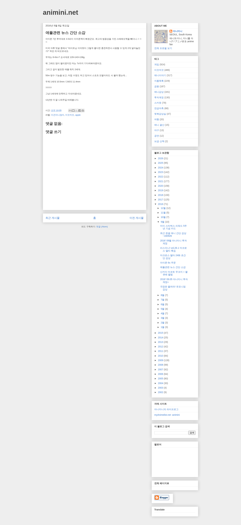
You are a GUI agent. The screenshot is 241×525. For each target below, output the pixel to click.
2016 (161, 204)
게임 (156, 64)
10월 (163, 217)
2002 (161, 392)
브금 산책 (159, 141)
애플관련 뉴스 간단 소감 (173, 267)
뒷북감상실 (160, 113)
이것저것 (69, 115)
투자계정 (159, 97)
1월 (163, 327)
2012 (161, 346)
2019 (161, 190)
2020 (161, 185)
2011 (161, 351)
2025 (161, 163)
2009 (161, 360)
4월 (163, 313)
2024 (161, 167)
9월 (163, 221)
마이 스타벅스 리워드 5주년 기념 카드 (173, 227)
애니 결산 (159, 125)
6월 (163, 304)
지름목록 (159, 81)
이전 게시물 (137, 217)
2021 (161, 181)
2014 (161, 337)
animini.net (60, 12)
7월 (163, 299)
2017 (161, 199)
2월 (163, 322)
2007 (161, 369)
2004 (161, 383)
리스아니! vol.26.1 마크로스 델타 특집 (173, 249)
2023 (161, 172)
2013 (161, 342)
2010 (161, 355)
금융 (156, 86)
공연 (156, 135)
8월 (163, 295)
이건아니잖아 (57, 115)
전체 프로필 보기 (163, 48)
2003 (161, 387)
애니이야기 (160, 75)
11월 (163, 212)
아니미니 (177, 31)
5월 (163, 309)
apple (78, 115)
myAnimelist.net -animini (167, 415)
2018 (161, 195)
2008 (161, 364)
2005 (161, 378)
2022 (161, 176)
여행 (156, 119)
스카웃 (157, 102)
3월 (163, 318)
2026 (161, 158)
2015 (161, 332)
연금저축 (159, 108)
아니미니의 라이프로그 (166, 409)
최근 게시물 (53, 217)
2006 (161, 374)
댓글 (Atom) (102, 226)
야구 (156, 130)
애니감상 (159, 92)
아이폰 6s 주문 (168, 262)
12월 (163, 208)
